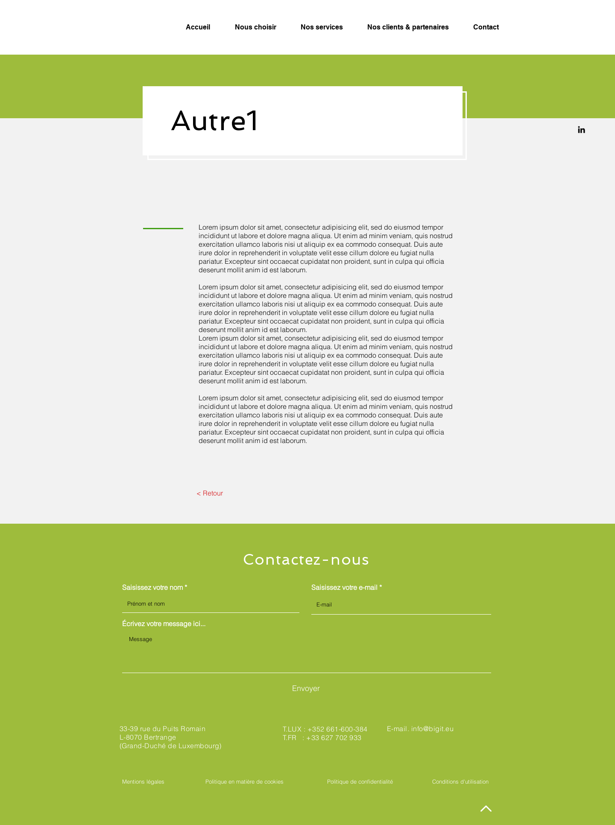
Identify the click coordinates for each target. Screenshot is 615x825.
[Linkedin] (581, 129)
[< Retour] (209, 493)
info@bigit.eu (432, 728)
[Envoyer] (305, 688)
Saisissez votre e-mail (344, 587)
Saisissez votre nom (152, 587)
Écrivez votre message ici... (163, 623)
